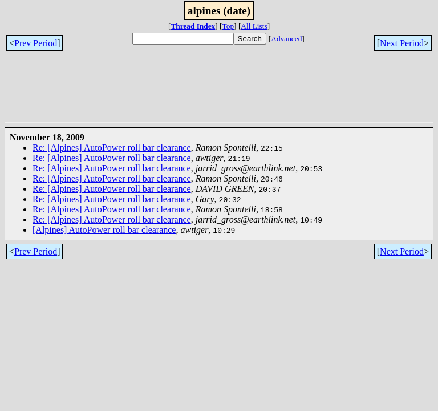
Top (228, 26)
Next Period (402, 43)
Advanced (286, 38)
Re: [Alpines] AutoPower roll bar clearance (112, 147)
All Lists (254, 26)
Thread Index (193, 26)
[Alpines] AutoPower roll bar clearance (104, 230)
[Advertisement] (212, 91)
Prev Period (35, 43)
